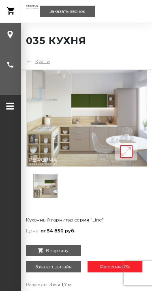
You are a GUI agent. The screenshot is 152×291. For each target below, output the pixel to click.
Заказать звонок (67, 11)
